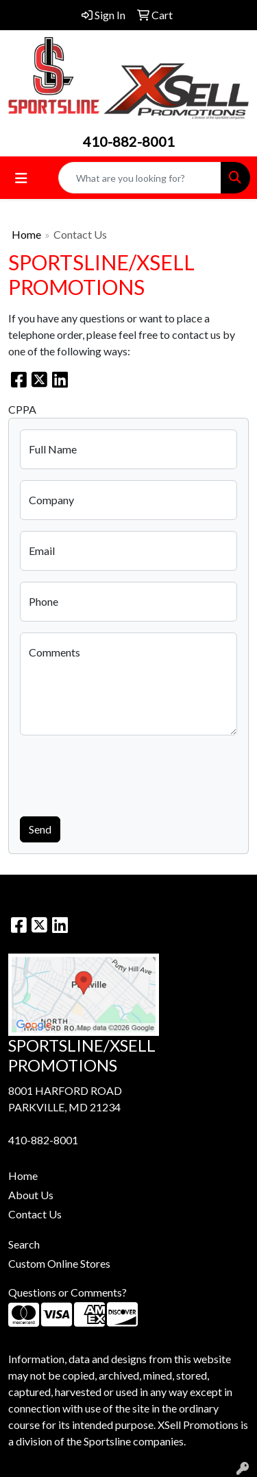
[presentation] (124, 773)
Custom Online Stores (59, 1263)
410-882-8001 (129, 141)
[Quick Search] (139, 177)
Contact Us (35, 1213)
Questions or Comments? (67, 1292)
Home (26, 234)
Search (24, 1244)
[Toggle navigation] (21, 178)
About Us (30, 1194)
